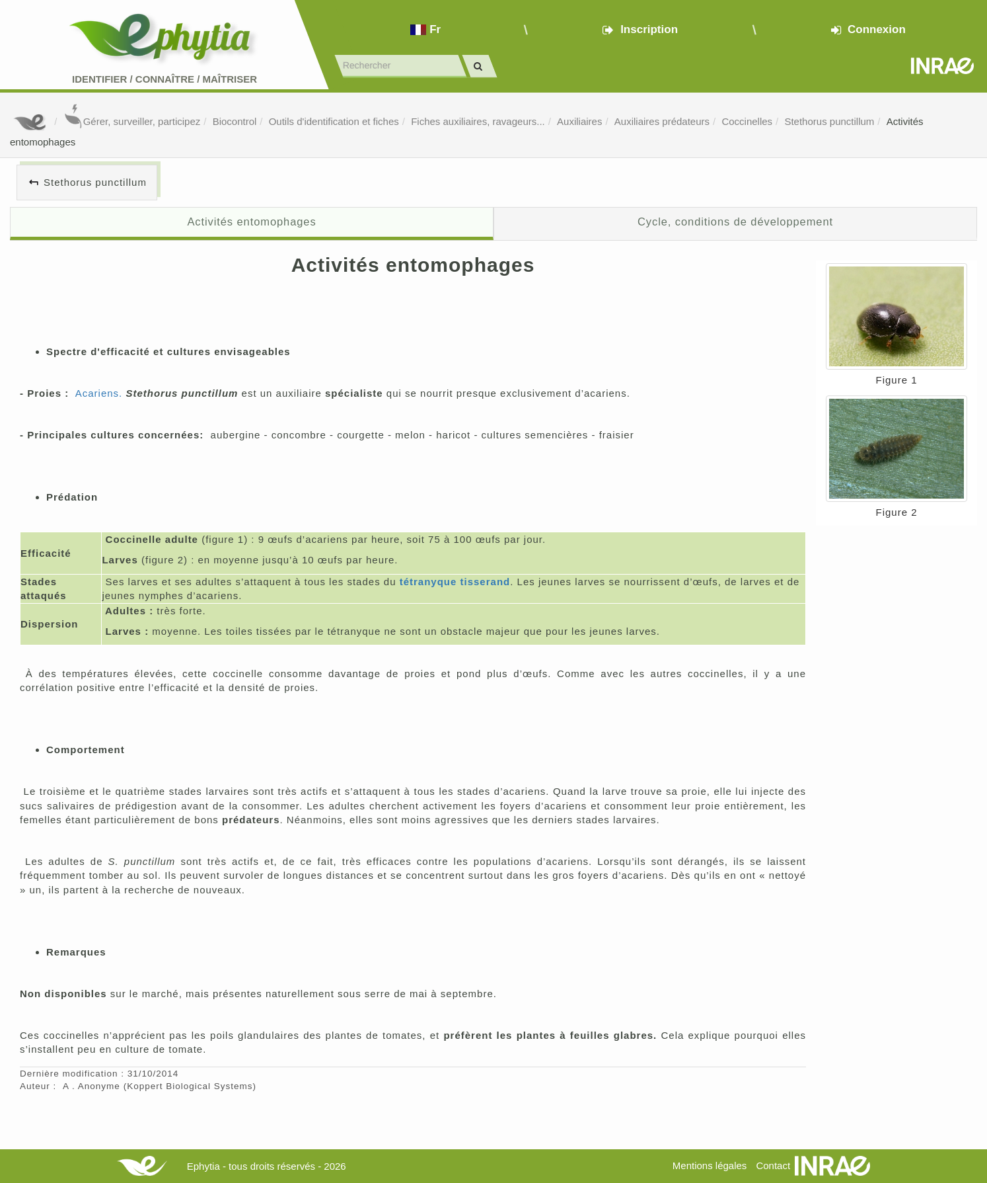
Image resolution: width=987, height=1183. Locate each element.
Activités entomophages (251, 221)
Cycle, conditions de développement (735, 221)
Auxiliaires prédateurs (662, 121)
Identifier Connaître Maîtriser (164, 79)
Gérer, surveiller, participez (132, 121)
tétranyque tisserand (455, 581)
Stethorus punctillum (829, 121)
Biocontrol (235, 121)
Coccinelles (746, 121)
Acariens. (99, 393)
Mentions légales (710, 1165)
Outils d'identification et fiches (334, 121)
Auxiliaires (579, 121)
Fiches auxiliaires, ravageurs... (478, 121)
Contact (773, 1165)
